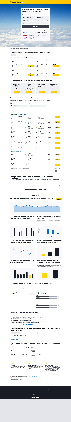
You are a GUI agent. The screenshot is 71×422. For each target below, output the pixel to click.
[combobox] (24, 15)
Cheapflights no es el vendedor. (36, 379)
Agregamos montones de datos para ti (36, 381)
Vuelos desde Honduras (14, 339)
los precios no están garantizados (33, 376)
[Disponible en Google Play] (33, 397)
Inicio (11, 48)
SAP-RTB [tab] (35, 182)
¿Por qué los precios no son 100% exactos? (36, 382)
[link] (17, 92)
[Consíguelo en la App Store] (37, 397)
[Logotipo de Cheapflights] (15, 2)
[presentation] (40, 11)
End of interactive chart (37, 256)
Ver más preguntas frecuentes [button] (28, 324)
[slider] (61, 106)
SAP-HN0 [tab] (33, 195)
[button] (28, 20)
